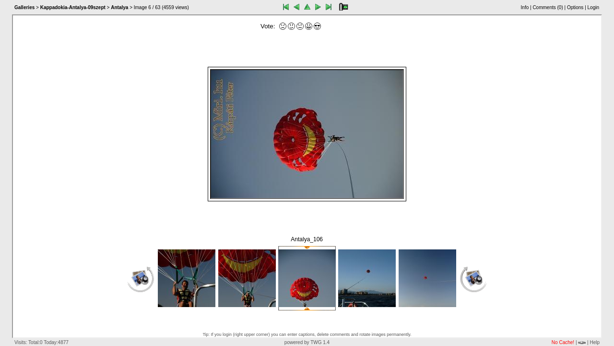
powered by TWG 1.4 (307, 342)
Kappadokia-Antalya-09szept (73, 7)
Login (593, 7)
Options (575, 7)
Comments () (547, 7)
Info (525, 7)
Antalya (119, 7)
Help (595, 342)
